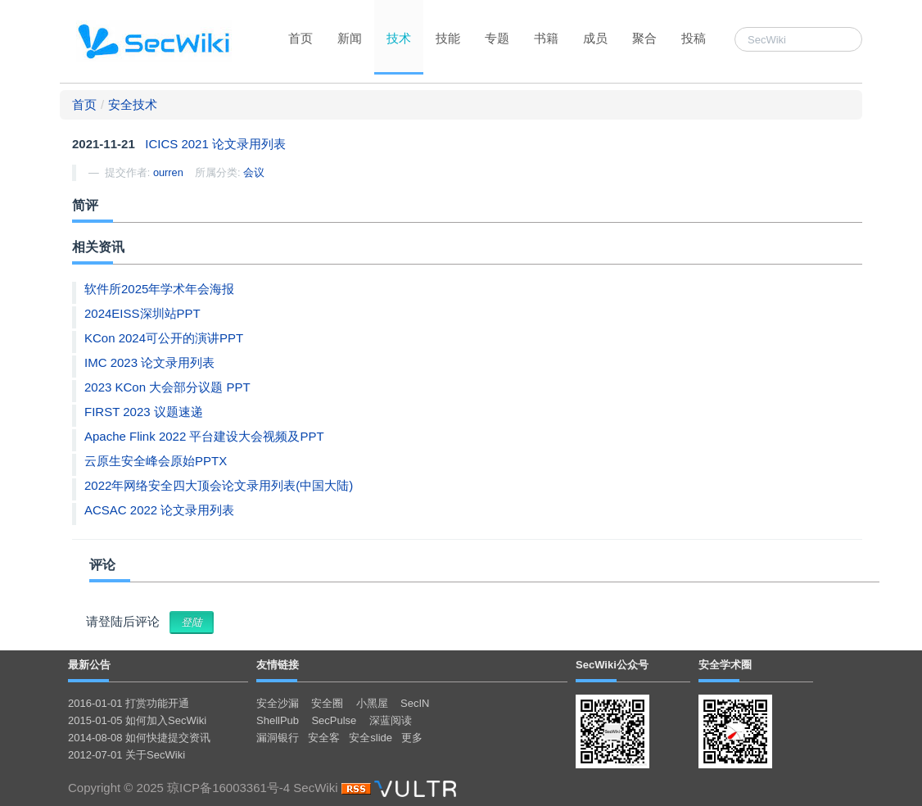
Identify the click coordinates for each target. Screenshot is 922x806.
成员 (595, 38)
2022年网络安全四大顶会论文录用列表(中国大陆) (218, 485)
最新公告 (89, 665)
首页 (300, 38)
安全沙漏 (277, 703)
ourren (168, 172)
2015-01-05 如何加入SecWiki (137, 720)
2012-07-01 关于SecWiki (126, 755)
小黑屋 (372, 703)
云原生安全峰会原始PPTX (155, 461)
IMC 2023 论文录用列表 (149, 362)
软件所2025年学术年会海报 (159, 289)
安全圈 (327, 703)
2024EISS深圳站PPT (142, 313)
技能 (448, 38)
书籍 (546, 38)
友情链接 (277, 665)
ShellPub (277, 720)
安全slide (370, 737)
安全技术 (132, 104)
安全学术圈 (725, 665)
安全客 (324, 737)
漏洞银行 (277, 737)
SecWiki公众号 (612, 665)
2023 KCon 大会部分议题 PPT (167, 387)
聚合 (644, 38)
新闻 (349, 38)
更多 (412, 737)
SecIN (414, 703)
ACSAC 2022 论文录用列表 (159, 510)
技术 (398, 38)
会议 (253, 172)
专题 (497, 38)
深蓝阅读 (390, 720)
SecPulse (333, 720)
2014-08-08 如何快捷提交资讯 (139, 737)
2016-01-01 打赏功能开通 (128, 703)
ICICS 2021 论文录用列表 (215, 144)
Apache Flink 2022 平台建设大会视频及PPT (204, 436)
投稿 (693, 38)
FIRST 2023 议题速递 (143, 412)
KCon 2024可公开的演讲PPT (163, 338)
